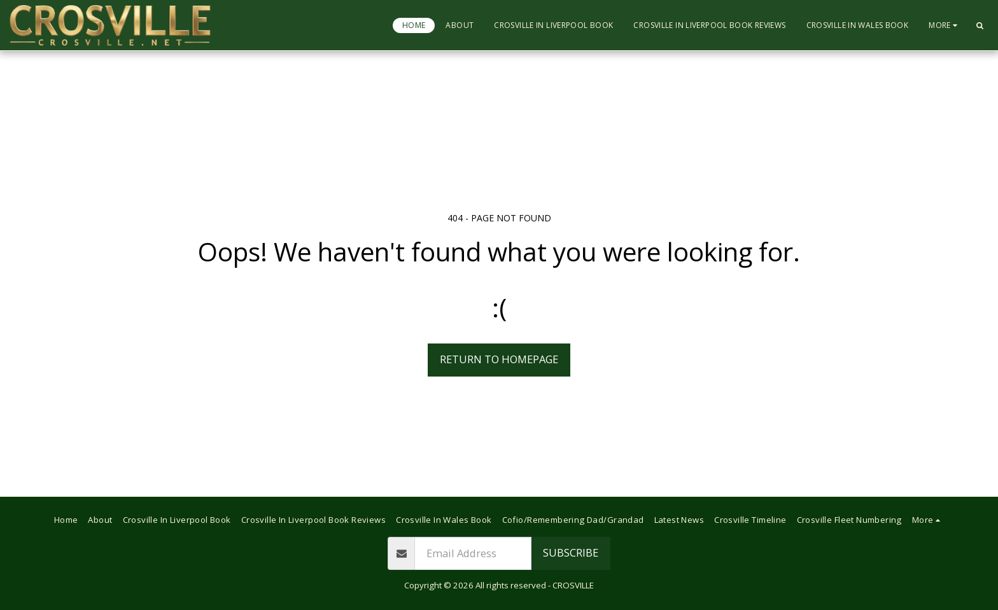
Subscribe (570, 552)
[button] (979, 25)
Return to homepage (499, 359)
